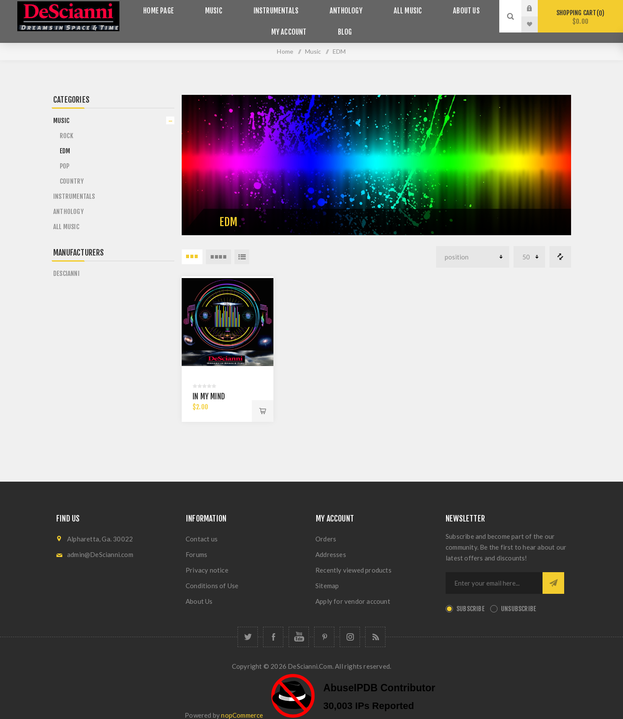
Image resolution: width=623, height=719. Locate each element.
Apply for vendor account (352, 591)
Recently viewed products (353, 560)
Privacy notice (207, 560)
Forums (196, 544)
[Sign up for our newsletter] (494, 573)
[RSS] (375, 627)
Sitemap (327, 576)
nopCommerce (242, 705)
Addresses (330, 544)
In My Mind (209, 386)
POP (65, 156)
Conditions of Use (212, 576)
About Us (447, 8)
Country (71, 171)
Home (285, 41)
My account (293, 24)
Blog (341, 24)
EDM (65, 140)
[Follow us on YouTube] (299, 627)
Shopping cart (580, 17)
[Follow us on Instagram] (350, 627)
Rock (66, 125)
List (241, 246)
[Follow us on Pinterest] (324, 627)
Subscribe (470, 599)
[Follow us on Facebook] (273, 627)
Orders (325, 529)
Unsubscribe (518, 599)
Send (553, 573)
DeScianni (66, 263)
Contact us (202, 529)
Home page (177, 8)
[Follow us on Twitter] (248, 627)
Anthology (342, 8)
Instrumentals (279, 8)
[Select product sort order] (472, 246)
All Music (395, 8)
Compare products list (560, 246)
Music (224, 8)
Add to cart (262, 401)
